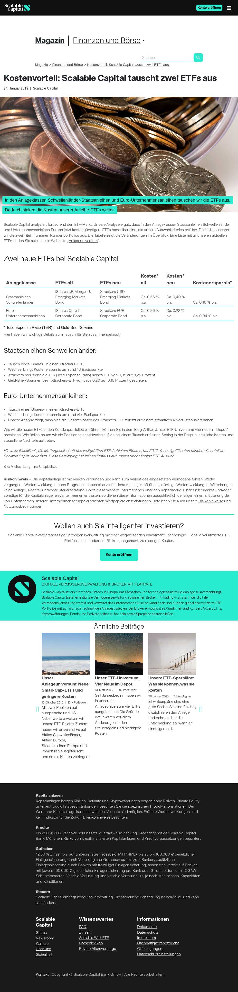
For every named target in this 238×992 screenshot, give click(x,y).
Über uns (43, 949)
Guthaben (44, 849)
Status (41, 933)
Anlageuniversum (83, 241)
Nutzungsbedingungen (23, 507)
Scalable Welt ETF (94, 938)
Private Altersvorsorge (97, 949)
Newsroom (45, 938)
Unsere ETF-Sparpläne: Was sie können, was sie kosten (171, 684)
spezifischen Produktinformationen (157, 807)
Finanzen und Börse (107, 41)
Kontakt (42, 975)
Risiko (69, 839)
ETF (77, 225)
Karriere (42, 944)
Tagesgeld (108, 855)
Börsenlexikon (91, 943)
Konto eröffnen (209, 7)
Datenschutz (148, 933)
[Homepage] (17, 8)
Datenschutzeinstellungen (159, 954)
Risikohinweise (211, 501)
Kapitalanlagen (49, 796)
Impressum (146, 938)
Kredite (42, 828)
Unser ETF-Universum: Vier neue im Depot (191, 430)
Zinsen (85, 933)
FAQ (82, 927)
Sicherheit (44, 955)
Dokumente (147, 927)
